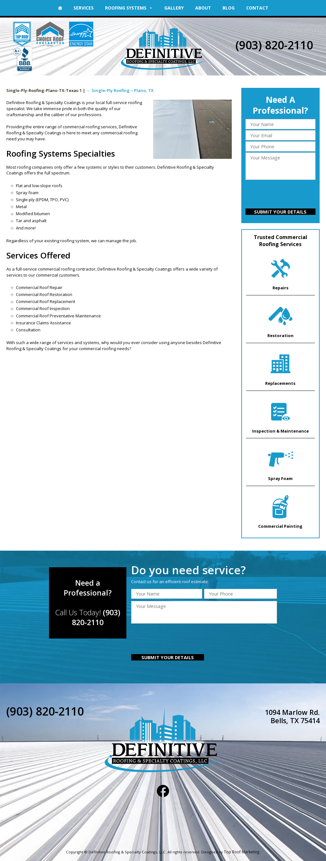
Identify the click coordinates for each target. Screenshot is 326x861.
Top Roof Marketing (241, 849)
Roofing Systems (129, 8)
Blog (229, 8)
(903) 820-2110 (274, 45)
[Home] (60, 8)
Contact (257, 8)
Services (84, 8)
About (203, 8)
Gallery (174, 8)
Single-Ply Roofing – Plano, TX (119, 90)
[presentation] (280, 194)
